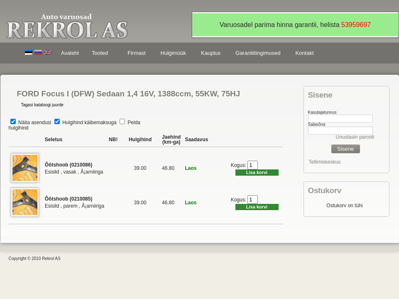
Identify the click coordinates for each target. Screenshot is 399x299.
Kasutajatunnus (322, 112)
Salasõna (317, 124)
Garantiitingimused (257, 53)
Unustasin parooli (355, 137)
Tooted (101, 54)
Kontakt (304, 53)
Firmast (136, 53)
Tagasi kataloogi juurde (42, 105)
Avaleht (70, 53)
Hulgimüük (173, 53)
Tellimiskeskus (325, 162)
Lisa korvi (256, 172)
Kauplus (210, 53)
